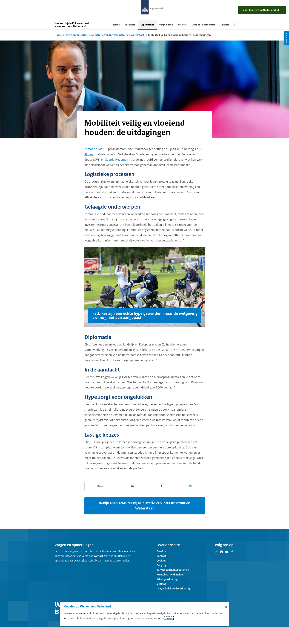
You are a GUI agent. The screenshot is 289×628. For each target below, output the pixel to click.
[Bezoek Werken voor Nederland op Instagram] (221, 551)
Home (58, 35)
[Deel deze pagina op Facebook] (161, 486)
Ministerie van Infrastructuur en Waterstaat (117, 35)
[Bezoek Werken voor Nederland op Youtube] (226, 551)
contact (98, 556)
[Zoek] (234, 24)
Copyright (162, 565)
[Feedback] (286, 38)
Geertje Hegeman (116, 160)
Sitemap (161, 584)
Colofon (161, 551)
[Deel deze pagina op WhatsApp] (190, 486)
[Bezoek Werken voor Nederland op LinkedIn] (216, 551)
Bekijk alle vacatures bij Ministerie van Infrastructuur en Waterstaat (144, 506)
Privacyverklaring (167, 579)
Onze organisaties (76, 35)
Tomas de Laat (94, 149)
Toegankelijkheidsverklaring (173, 588)
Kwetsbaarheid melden (170, 574)
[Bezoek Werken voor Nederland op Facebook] (232, 551)
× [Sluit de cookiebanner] (226, 607)
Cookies (161, 560)
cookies (168, 618)
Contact (161, 556)
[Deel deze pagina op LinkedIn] (132, 486)
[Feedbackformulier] (118, 560)
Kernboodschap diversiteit (172, 570)
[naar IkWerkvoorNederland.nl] (262, 10)
